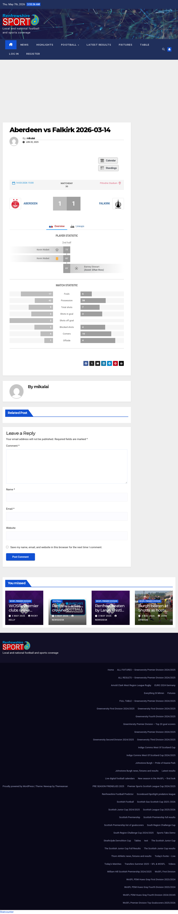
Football (69, 44)
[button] (163, 49)
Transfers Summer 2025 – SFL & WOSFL (145, 864)
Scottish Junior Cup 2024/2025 (124, 809)
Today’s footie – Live (165, 856)
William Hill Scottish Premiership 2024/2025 (129, 871)
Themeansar (61, 786)
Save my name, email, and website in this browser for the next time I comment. (56, 547)
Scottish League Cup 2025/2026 (159, 809)
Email (10, 508)
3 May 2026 (62, 616)
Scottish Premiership (129, 817)
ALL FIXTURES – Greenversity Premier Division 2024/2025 (146, 669)
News (24, 44)
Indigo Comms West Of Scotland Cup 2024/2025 (151, 755)
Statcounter (7, 911)
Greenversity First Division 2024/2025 (116, 708)
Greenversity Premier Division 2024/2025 (154, 732)
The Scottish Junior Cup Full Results (122, 848)
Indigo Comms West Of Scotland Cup (156, 747)
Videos (171, 864)
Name (10, 489)
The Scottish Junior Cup (163, 840)
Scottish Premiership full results (159, 817)
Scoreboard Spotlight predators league (156, 794)
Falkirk (104, 203)
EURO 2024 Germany (165, 685)
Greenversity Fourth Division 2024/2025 (155, 716)
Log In (14, 53)
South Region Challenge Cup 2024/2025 (134, 832)
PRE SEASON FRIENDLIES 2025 (108, 786)
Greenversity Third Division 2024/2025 (156, 739)
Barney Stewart (91, 266)
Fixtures (125, 44)
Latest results (99, 44)
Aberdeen (31, 203)
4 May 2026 (19, 616)
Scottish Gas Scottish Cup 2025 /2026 (156, 801)
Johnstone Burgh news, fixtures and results (136, 770)
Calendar (108, 160)
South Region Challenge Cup (161, 825)
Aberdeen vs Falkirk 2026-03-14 (60, 130)
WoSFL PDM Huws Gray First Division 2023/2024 (150, 879)
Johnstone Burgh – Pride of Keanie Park (155, 763)
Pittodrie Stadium (108, 183)
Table (144, 44)
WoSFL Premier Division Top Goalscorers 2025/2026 (149, 902)
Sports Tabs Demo (166, 832)
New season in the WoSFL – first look (156, 778)
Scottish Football (125, 801)
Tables (137, 840)
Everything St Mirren (154, 693)
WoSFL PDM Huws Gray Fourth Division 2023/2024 (149, 887)
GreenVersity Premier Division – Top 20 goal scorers (149, 724)
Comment (12, 445)
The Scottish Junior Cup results (159, 848)
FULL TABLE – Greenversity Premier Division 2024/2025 (147, 701)
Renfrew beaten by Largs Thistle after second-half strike (110, 612)
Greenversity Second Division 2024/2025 (113, 739)
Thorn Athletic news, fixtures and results (131, 856)
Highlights (44, 44)
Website (10, 528)
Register (33, 53)
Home (111, 669)
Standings (108, 168)
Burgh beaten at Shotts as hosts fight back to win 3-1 (153, 612)
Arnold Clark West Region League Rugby (131, 685)
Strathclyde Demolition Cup (117, 840)
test (146, 840)
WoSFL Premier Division (20, 601)
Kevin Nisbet (43, 249)
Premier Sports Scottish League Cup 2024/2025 (151, 786)
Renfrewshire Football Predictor (118, 794)
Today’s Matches (112, 864)
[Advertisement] (89, 85)
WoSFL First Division (165, 871)
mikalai (31, 138)
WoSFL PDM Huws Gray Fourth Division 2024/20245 (149, 895)
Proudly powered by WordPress (18, 786)
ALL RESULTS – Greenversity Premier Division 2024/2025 (146, 677)
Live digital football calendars (120, 778)
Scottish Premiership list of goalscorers (124, 825)
